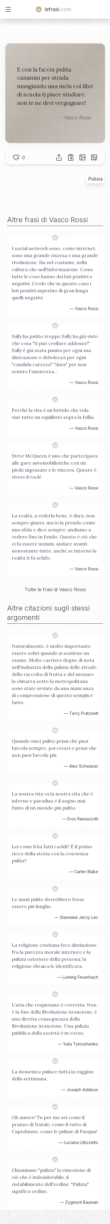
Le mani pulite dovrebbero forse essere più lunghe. (48, 902)
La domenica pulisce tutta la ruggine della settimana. (53, 1075)
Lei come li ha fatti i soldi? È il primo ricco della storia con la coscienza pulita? (52, 853)
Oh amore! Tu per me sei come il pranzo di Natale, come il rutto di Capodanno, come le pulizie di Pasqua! (54, 1124)
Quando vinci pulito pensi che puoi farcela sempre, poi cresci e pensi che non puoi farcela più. (54, 748)
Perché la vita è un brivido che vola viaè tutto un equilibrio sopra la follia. (53, 413)
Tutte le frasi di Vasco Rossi (55, 589)
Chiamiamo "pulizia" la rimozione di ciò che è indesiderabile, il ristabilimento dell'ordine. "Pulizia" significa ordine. (51, 1180)
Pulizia (95, 179)
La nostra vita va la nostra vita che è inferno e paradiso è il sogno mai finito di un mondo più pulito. (52, 801)
